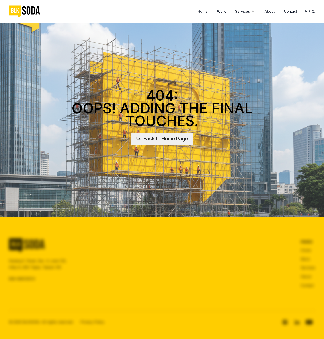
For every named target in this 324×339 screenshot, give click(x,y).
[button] (245, 11)
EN (305, 11)
